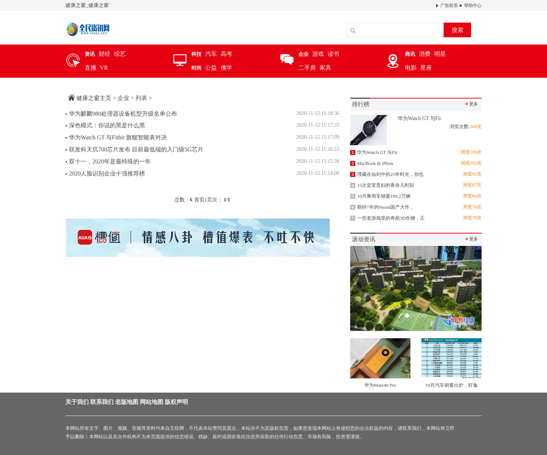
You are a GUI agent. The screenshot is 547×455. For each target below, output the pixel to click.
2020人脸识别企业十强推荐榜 (105, 173)
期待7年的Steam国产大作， (382, 207)
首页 (199, 200)
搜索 (457, 30)
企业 (123, 98)
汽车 (211, 54)
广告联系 (446, 5)
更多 (471, 104)
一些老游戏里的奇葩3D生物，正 (387, 218)
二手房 (307, 68)
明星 (440, 54)
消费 (425, 54)
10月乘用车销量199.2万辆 (380, 196)
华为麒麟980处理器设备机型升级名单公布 (121, 114)
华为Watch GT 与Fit (373, 152)
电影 (411, 68)
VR (104, 68)
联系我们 (102, 402)
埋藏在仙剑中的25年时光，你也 (387, 174)
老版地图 (126, 402)
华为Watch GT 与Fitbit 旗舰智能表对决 (116, 137)
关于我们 (77, 402)
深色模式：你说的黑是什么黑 (105, 125)
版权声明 (176, 402)
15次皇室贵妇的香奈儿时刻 (382, 185)
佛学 (226, 68)
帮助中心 (470, 5)
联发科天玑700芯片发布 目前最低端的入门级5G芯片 (134, 149)
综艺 (120, 54)
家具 (325, 68)
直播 (90, 68)
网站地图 (151, 402)
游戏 (318, 54)
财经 (104, 54)
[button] (360, 288)
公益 (211, 68)
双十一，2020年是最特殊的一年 (108, 161)
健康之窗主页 (93, 98)
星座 (426, 68)
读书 (333, 54)
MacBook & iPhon (371, 163)
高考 (226, 54)
